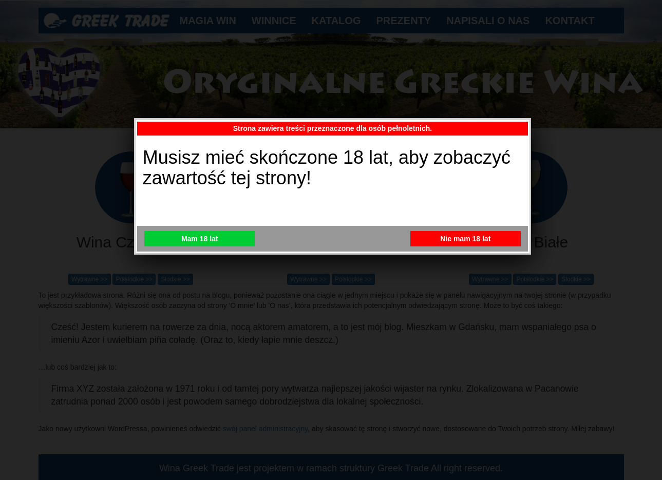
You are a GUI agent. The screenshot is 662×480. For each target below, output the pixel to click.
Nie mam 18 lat (465, 239)
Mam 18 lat (199, 239)
